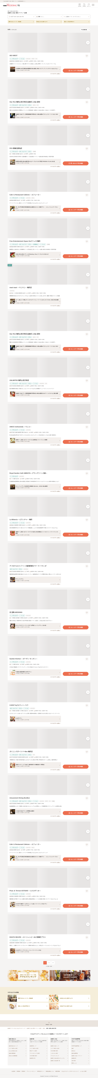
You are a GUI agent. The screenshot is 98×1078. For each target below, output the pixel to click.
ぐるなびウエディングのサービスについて (70, 1071)
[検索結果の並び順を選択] (85, 29)
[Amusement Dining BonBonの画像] (49, 785)
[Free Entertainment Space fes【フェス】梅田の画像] (49, 228)
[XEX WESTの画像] (49, 43)
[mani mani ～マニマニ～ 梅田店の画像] (49, 275)
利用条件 (23, 1071)
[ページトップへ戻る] (49, 1023)
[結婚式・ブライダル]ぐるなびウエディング (16, 1028)
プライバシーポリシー (31, 1071)
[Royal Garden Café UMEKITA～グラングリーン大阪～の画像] (49, 460)
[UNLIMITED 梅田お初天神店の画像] (49, 367)
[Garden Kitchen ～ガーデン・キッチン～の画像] (49, 646)
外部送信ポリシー (40, 1071)
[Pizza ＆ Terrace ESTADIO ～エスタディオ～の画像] (49, 878)
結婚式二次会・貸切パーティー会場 (34, 1028)
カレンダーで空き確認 (75, 71)
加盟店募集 (57, 1071)
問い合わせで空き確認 (75, 163)
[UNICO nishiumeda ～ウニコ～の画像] (49, 414)
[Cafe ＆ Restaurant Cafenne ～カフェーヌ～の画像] (49, 182)
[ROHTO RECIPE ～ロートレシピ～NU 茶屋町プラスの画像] (49, 924)
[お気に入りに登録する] (87, 56)
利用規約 (18, 1071)
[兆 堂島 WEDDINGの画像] (49, 599)
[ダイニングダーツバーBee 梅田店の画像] (49, 739)
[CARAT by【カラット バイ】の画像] (49, 692)
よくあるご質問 (83, 1071)
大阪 (44, 1028)
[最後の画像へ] (88, 42)
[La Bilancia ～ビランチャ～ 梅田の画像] (49, 507)
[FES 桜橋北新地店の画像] (49, 135)
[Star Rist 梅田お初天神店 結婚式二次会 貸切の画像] (49, 89)
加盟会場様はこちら (50, 1071)
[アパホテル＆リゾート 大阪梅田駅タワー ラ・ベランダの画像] (49, 553)
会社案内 (13, 1071)
